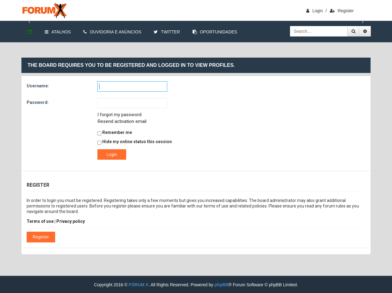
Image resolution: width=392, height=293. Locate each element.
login (314, 10)
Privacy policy (70, 221)
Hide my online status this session (134, 142)
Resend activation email (121, 121)
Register (342, 10)
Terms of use (40, 221)
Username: (38, 85)
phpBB (221, 284)
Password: (38, 102)
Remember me (114, 132)
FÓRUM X (139, 284)
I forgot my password (119, 114)
